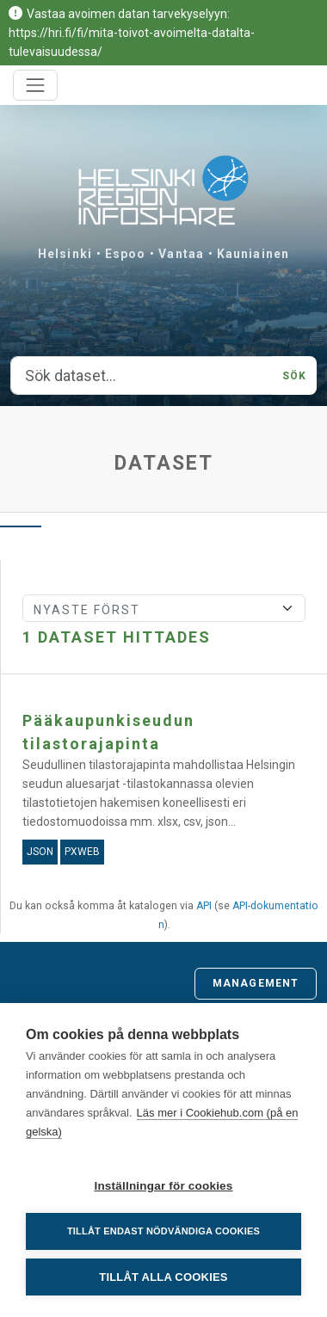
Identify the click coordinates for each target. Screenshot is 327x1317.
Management (256, 983)
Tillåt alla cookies (163, 1277)
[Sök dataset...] (141, 376)
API (204, 906)
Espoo (125, 254)
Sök (294, 376)
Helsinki (65, 254)
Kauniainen (253, 254)
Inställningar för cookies (163, 1185)
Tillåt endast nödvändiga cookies (163, 1231)
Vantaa (181, 254)
